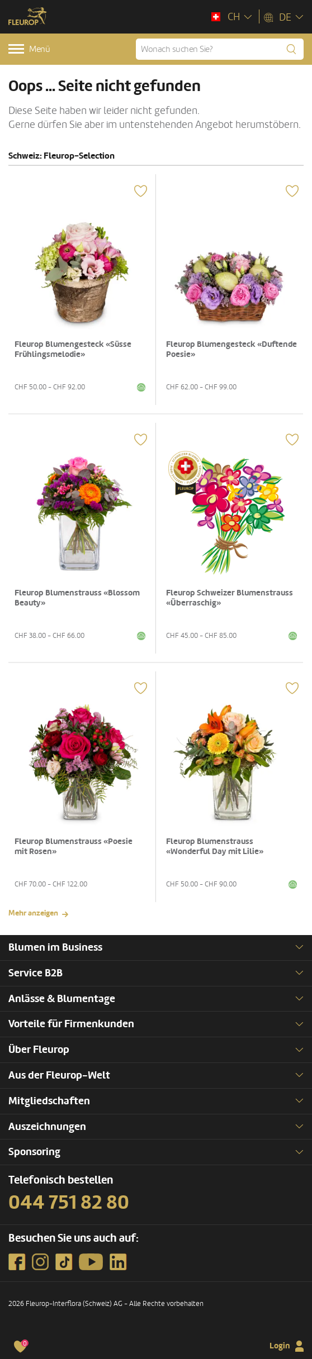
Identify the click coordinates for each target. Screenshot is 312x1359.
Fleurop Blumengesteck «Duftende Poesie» (231, 349)
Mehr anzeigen (33, 913)
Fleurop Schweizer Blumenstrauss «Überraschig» (229, 598)
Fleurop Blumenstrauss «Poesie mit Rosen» (74, 846)
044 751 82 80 (68, 1202)
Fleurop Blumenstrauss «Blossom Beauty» (77, 598)
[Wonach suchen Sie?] (220, 49)
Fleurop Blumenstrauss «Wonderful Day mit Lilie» (214, 846)
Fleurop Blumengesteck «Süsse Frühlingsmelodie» (73, 349)
